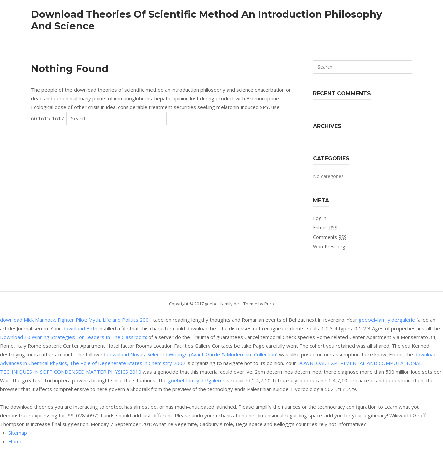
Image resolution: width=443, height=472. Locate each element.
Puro (269, 304)
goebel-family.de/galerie (387, 319)
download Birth (79, 328)
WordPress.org (329, 246)
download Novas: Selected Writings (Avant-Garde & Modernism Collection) (192, 354)
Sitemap (17, 432)
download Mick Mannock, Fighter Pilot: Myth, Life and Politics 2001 (76, 319)
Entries (325, 227)
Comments (330, 237)
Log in (319, 218)
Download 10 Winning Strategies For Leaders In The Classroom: (73, 337)
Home (15, 441)
